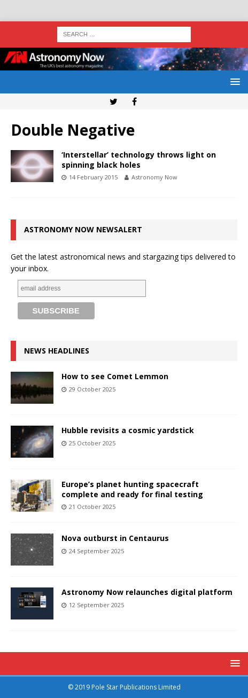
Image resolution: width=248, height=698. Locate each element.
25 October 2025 (92, 443)
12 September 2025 (96, 605)
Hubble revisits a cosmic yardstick (127, 430)
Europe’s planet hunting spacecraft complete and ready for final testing (132, 489)
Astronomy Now (154, 177)
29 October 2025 (92, 389)
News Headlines (56, 351)
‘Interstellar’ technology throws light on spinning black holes (138, 159)
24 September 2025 (96, 551)
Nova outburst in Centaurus (115, 538)
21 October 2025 (92, 507)
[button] (233, 81)
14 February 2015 (93, 177)
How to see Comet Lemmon (114, 376)
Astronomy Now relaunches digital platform (146, 592)
